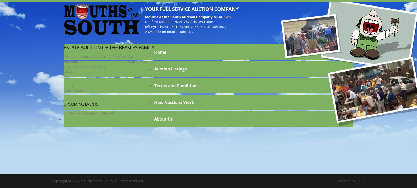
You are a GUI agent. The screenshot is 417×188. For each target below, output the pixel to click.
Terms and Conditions (176, 86)
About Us (163, 119)
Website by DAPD (351, 181)
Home (160, 52)
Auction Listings (170, 69)
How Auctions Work (174, 102)
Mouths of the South (102, 19)
